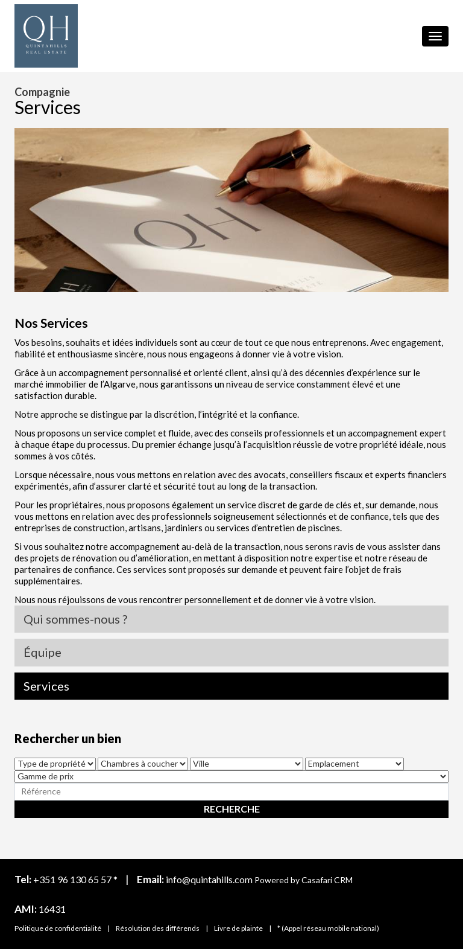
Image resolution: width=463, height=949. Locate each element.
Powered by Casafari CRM (303, 880)
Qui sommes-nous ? (75, 619)
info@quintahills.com (209, 879)
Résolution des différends (158, 928)
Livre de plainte (238, 928)
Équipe (42, 652)
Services (46, 686)
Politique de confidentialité (57, 928)
